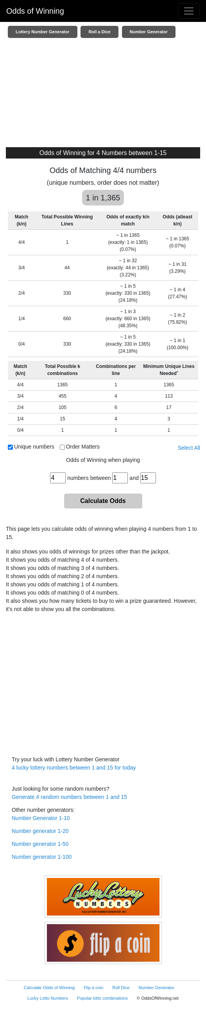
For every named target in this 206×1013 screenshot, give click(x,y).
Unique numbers (34, 446)
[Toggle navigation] (189, 11)
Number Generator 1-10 (41, 818)
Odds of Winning (35, 11)
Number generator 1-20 (40, 831)
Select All (188, 448)
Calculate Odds (102, 500)
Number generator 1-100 (42, 857)
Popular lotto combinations (102, 998)
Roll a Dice (99, 31)
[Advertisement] (103, 94)
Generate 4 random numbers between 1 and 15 (69, 797)
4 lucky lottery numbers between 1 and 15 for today (74, 767)
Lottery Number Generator (43, 31)
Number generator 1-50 (40, 844)
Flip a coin (93, 987)
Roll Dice (120, 987)
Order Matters (83, 446)
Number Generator (149, 31)
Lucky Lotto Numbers (47, 998)
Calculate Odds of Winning (49, 987)
